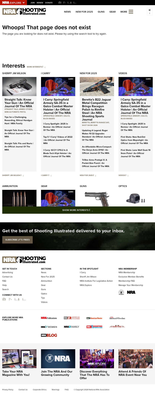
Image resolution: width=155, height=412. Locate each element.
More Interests (34, 66)
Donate (49, 2)
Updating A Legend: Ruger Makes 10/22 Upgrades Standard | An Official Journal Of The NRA (96, 135)
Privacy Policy (7, 389)
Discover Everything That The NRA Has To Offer (94, 374)
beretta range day (100, 122)
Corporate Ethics (39, 389)
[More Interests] (43, 66)
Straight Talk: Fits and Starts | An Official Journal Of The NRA (19, 146)
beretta (86, 122)
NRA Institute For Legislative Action (96, 281)
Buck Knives (49, 118)
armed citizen (25, 109)
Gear (112, 11)
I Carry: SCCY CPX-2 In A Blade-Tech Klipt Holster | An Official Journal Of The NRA (57, 153)
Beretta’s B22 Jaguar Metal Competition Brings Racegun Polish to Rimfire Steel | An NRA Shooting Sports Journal (96, 109)
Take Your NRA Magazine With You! (16, 373)
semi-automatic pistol (15, 112)
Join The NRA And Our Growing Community (56, 373)
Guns (101, 11)
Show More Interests (93, 210)
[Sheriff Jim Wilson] (22, 175)
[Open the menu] (131, 11)
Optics (123, 186)
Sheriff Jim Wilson (14, 73)
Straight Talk (11, 109)
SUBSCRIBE (17, 239)
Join (33, 2)
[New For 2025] (94, 175)
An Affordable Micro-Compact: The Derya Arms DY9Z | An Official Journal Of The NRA (97, 150)
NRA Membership (127, 272)
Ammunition (10, 186)
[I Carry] (49, 175)
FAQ (4, 281)
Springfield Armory (53, 115)
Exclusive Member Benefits (131, 276)
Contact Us (7, 276)
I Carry (45, 73)
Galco (67, 115)
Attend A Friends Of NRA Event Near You (133, 373)
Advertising (7, 272)
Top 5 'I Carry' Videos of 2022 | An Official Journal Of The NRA (57, 140)
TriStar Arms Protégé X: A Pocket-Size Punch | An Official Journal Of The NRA (95, 163)
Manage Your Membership (131, 285)
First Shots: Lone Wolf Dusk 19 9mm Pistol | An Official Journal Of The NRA (135, 153)
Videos (123, 73)
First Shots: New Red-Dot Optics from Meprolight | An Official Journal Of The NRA (134, 140)
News (67, 11)
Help (4, 285)
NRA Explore (86, 285)
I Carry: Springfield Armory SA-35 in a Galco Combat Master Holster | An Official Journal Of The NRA (58, 106)
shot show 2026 (89, 125)
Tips (43, 297)
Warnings (55, 389)
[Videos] (126, 175)
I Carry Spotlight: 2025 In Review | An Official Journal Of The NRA (56, 127)
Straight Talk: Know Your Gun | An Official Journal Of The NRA (19, 102)
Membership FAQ (127, 281)
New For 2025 (84, 11)
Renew (40, 2)
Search (5, 289)
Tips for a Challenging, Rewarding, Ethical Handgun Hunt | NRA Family (18, 120)
